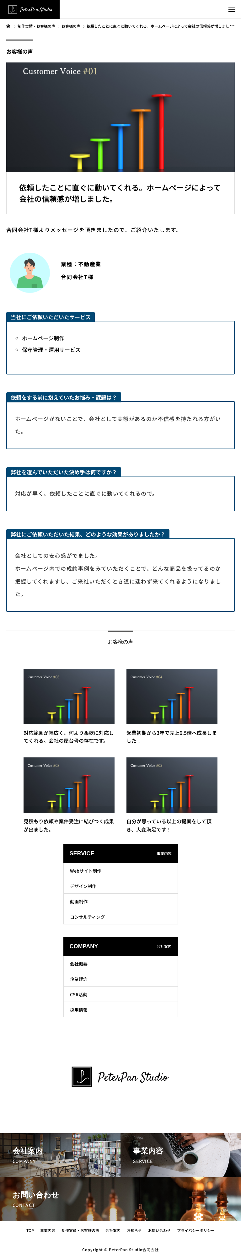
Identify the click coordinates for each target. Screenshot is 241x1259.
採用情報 (79, 1010)
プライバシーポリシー (196, 1230)
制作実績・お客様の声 (80, 1230)
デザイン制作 (83, 886)
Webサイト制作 (85, 871)
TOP (30, 1230)
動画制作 (79, 901)
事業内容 (47, 1230)
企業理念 (79, 979)
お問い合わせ (159, 1230)
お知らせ (134, 1230)
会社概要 (79, 963)
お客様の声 (19, 51)
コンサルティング (87, 917)
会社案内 (112, 1230)
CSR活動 (78, 994)
